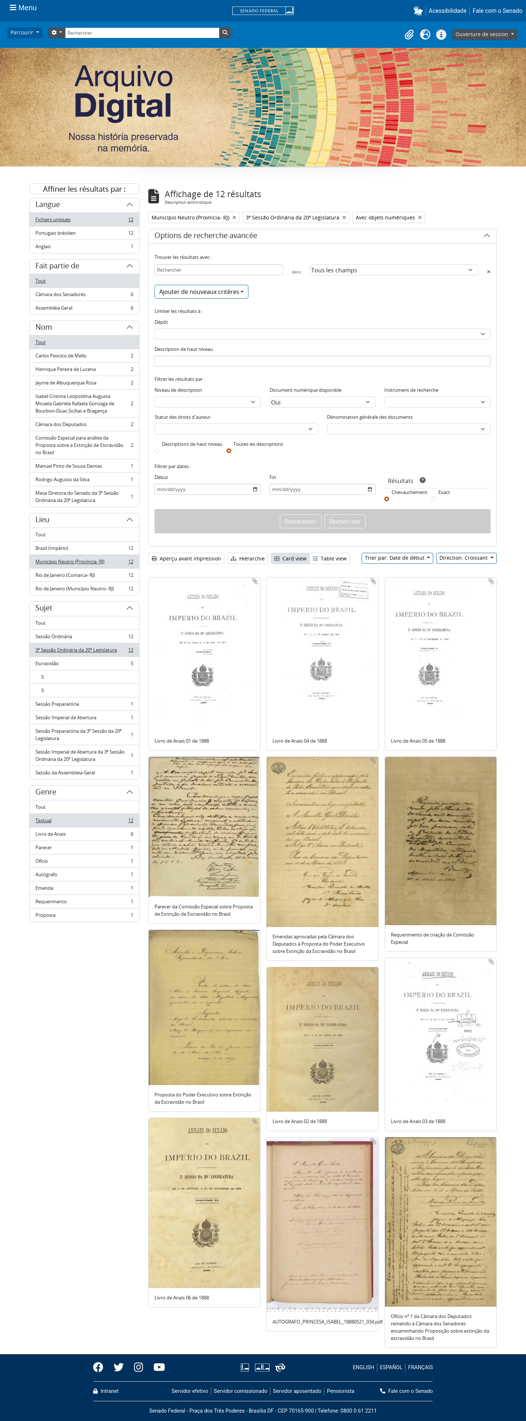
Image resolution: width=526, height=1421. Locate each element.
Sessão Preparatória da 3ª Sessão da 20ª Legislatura (84, 735)
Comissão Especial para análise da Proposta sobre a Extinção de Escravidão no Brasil (84, 445)
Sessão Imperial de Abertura (84, 719)
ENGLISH (363, 1367)
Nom (43, 328)
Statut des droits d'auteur (182, 417)
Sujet (43, 609)
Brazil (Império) (84, 549)
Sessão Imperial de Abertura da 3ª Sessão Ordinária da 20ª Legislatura (84, 755)
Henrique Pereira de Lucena (84, 370)
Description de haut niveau (184, 349)
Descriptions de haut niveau (192, 444)
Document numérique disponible (306, 390)
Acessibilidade (448, 10)
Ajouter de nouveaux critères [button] (199, 292)
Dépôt (161, 322)
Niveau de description (178, 390)
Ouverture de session (483, 34)
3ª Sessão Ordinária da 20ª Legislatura (84, 651)
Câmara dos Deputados (84, 426)
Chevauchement (409, 492)
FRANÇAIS (420, 1367)
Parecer (84, 849)
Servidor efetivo (190, 1391)
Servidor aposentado (297, 1391)
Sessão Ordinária (84, 638)
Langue (47, 205)
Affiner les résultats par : (84, 189)
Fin (273, 477)
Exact (444, 492)
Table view (330, 558)
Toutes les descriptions (258, 444)
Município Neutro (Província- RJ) (84, 563)
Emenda (84, 889)
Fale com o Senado (497, 10)
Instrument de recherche (411, 390)
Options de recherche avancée (206, 236)
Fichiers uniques (84, 221)
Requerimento (84, 903)
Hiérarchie (247, 558)
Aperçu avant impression (186, 558)
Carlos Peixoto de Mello (84, 357)
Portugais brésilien (84, 234)
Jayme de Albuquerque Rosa (84, 384)
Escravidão (84, 665)
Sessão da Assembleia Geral (84, 774)
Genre (45, 793)
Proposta (84, 916)
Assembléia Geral (84, 309)
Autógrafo (84, 876)
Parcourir (23, 32)
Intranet (106, 1391)
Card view (290, 558)
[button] (419, 11)
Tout (40, 280)
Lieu (42, 520)
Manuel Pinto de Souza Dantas (84, 467)
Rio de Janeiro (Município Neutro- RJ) (84, 590)
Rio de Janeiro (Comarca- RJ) (84, 576)
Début (161, 477)
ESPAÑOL (391, 1367)
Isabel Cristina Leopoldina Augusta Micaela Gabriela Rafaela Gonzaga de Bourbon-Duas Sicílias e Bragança (84, 403)
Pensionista (340, 1391)
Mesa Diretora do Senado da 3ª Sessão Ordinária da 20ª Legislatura (84, 496)
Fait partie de (57, 267)
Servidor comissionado (240, 1391)
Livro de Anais (84, 835)
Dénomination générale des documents (370, 417)
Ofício (84, 862)
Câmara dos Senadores (84, 296)
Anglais (84, 248)
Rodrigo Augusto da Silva (84, 481)
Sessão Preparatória (84, 705)
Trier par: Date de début (395, 557)
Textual (84, 822)
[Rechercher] (142, 32)
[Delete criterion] (489, 271)
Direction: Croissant (464, 557)
